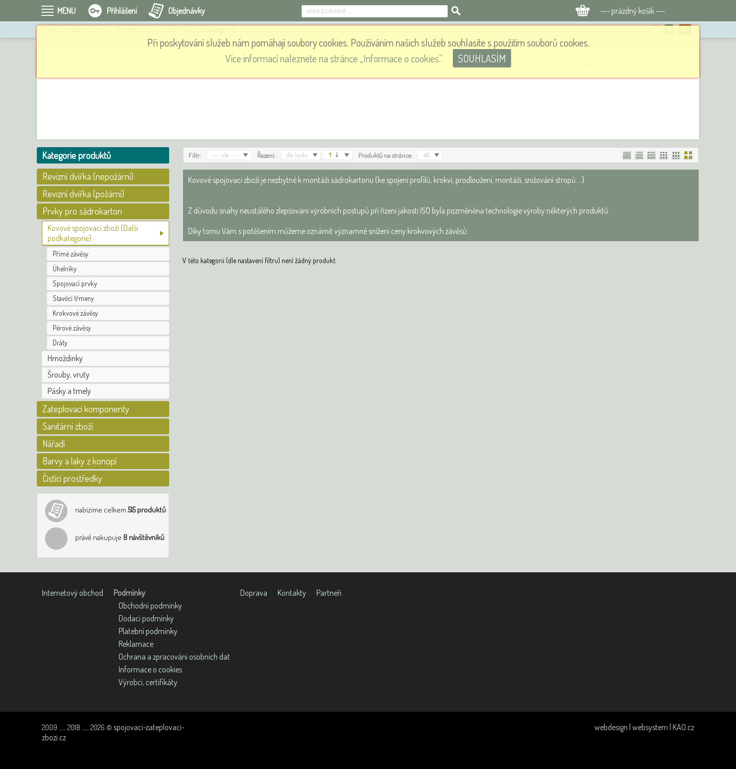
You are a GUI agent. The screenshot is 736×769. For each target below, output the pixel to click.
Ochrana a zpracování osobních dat (174, 656)
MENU (66, 11)
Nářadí (53, 443)
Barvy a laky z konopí (79, 461)
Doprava (253, 593)
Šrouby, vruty (68, 374)
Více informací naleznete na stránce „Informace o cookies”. (334, 58)
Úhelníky (65, 268)
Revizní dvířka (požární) (83, 193)
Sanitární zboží (67, 426)
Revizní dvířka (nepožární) (87, 176)
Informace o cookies (150, 669)
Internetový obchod (72, 593)
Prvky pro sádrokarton (82, 211)
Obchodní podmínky (150, 605)
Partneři (328, 593)
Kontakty (292, 593)
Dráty (60, 342)
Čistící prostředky (72, 478)
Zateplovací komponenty (85, 408)
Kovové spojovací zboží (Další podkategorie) (93, 233)
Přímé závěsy (70, 253)
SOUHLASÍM (482, 58)
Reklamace (136, 644)
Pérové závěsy (72, 327)
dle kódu (297, 155)
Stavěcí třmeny (73, 298)
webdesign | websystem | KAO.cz (644, 727)
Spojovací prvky (75, 283)
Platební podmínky (148, 631)
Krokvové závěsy (75, 313)
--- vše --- (225, 155)
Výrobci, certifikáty (148, 682)
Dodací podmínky (146, 618)
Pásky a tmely (69, 391)
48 (426, 155)
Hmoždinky (65, 358)
